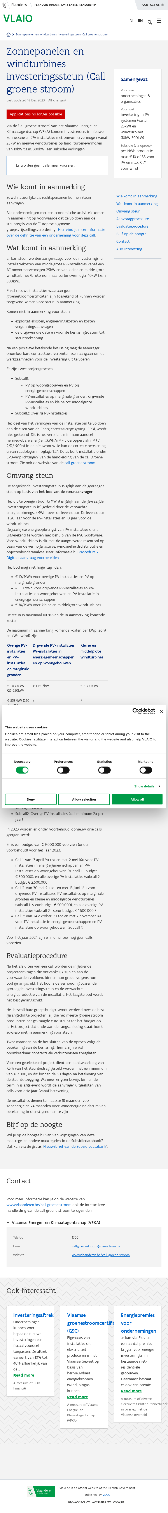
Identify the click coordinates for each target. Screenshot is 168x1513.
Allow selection (84, 799)
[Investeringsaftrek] (30, 1386)
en (140, 20)
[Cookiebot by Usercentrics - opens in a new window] (136, 711)
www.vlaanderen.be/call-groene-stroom (39, 1238)
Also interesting (129, 252)
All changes (56, 100)
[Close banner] (161, 711)
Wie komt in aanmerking (136, 197)
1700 (75, 1272)
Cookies (118, 1502)
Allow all (137, 799)
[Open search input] (149, 20)
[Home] (8, 35)
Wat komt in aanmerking (137, 205)
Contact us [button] (151, 3)
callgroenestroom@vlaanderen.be (96, 1281)
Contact (123, 244)
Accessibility (101, 1502)
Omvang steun (128, 213)
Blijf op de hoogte (131, 237)
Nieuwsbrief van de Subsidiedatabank (74, 1179)
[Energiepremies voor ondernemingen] (138, 1402)
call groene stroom (80, 474)
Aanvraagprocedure (132, 221)
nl (132, 20)
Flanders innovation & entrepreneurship (65, 5)
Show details (144, 786)
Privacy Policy (79, 1502)
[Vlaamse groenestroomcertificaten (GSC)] (84, 1402)
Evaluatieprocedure (132, 229)
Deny (31, 799)
